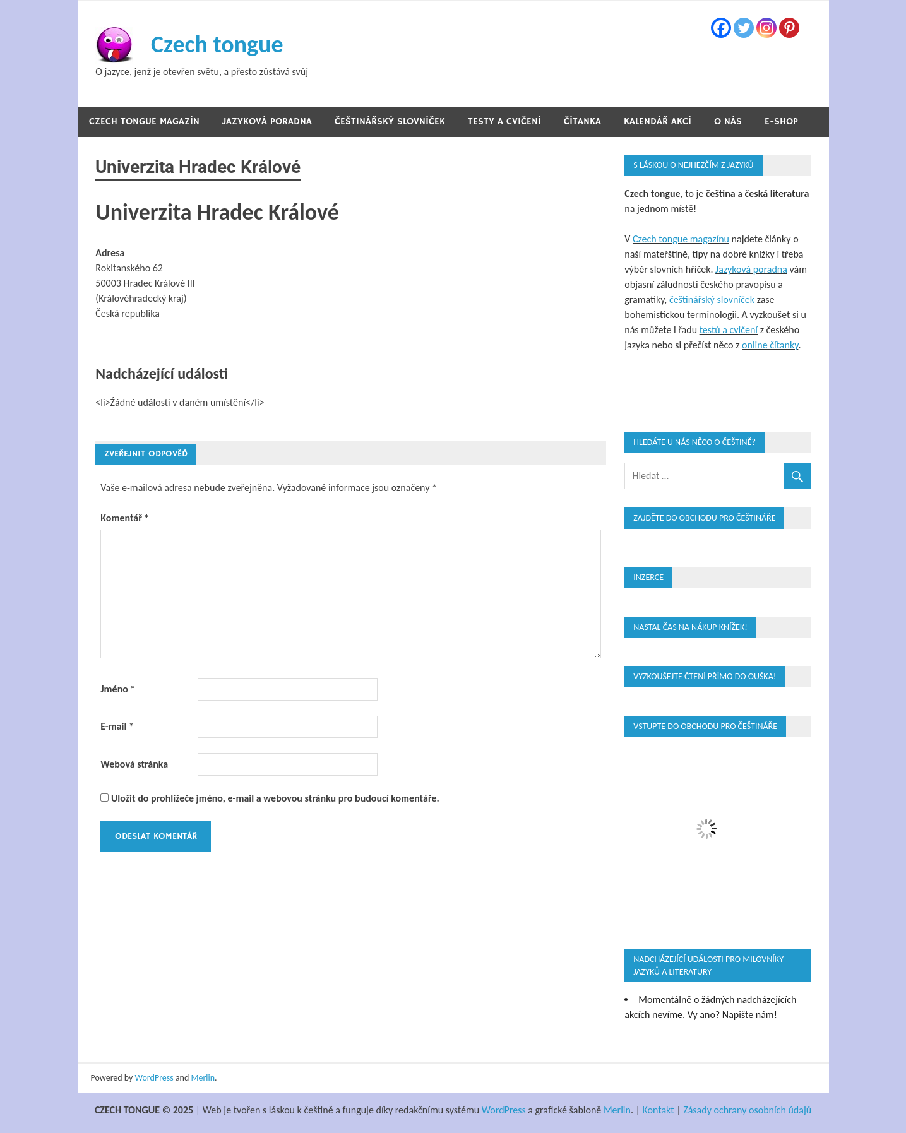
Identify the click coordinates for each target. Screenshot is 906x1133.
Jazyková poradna (267, 122)
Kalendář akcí (657, 122)
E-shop (781, 122)
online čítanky (770, 345)
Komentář (124, 518)
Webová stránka (134, 764)
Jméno (117, 689)
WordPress (154, 1077)
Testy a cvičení (504, 122)
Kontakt (658, 1110)
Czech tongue (217, 44)
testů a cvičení (729, 330)
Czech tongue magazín (144, 122)
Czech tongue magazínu (681, 239)
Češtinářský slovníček (390, 122)
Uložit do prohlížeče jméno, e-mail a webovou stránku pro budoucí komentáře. (275, 798)
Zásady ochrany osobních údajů (747, 1110)
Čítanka (582, 122)
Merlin (203, 1077)
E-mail (117, 726)
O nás (728, 122)
